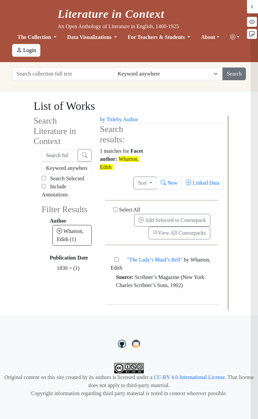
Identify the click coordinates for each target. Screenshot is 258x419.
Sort (143, 183)
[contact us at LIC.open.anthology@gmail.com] (136, 343)
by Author (127, 119)
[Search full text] (60, 155)
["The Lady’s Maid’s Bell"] (117, 259)
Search (234, 74)
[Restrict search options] (168, 73)
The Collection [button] (34, 37)
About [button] (208, 37)
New (169, 183)
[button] (235, 37)
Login (26, 50)
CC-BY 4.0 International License (189, 377)
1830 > (68, 268)
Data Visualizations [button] (90, 37)
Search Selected (63, 178)
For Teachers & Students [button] (157, 37)
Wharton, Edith (70, 235)
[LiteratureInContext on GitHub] (123, 343)
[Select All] (115, 209)
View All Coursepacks (179, 233)
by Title (108, 119)
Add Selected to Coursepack (172, 220)
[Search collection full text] (63, 73)
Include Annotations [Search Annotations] (55, 190)
